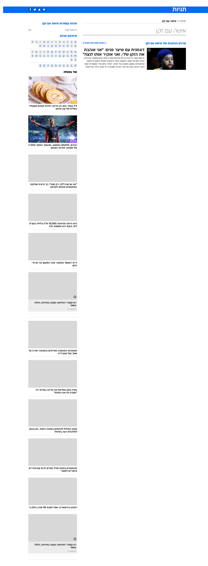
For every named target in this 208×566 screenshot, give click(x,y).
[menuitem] (159, 3)
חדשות (161, 3)
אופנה (67, 3)
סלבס (130, 3)
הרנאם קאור (68, 29)
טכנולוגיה (79, 3)
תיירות (91, 3)
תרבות (139, 3)
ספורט (150, 3)
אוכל (112, 3)
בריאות (102, 3)
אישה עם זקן (166, 21)
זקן (26, 29)
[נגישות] (4, 3)
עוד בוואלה (67, 72)
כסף (120, 3)
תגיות (180, 21)
